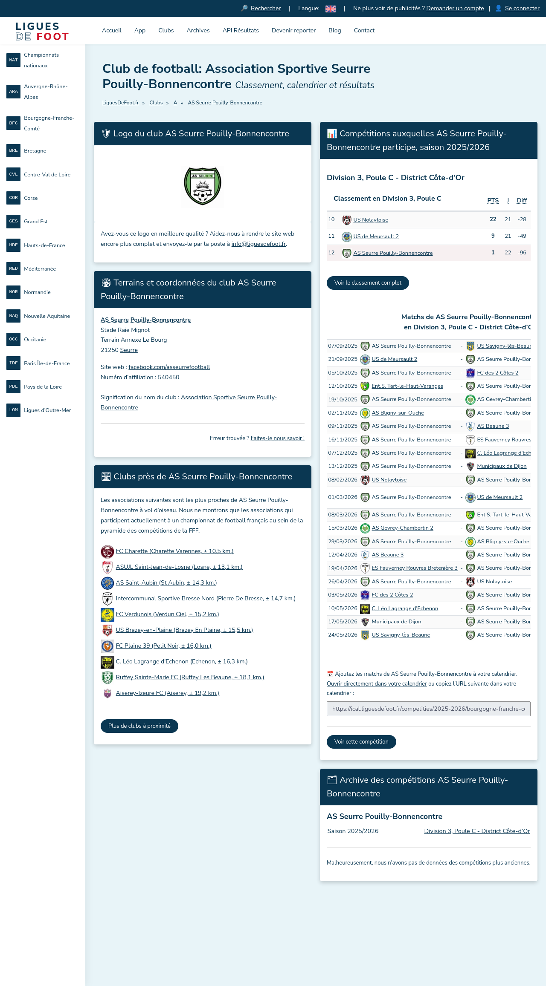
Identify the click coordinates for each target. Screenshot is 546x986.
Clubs (166, 30)
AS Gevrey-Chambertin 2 (508, 400)
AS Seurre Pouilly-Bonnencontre (393, 253)
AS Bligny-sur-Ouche (398, 413)
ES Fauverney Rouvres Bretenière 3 (415, 568)
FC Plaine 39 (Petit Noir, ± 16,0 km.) (164, 646)
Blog (334, 30)
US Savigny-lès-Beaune (506, 346)
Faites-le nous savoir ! (278, 438)
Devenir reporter (294, 30)
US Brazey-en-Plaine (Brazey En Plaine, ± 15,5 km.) (184, 630)
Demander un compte (455, 8)
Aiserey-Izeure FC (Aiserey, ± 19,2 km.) (168, 693)
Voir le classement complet (367, 283)
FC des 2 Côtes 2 (498, 373)
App (140, 30)
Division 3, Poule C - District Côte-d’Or (477, 831)
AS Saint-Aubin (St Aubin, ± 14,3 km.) (166, 583)
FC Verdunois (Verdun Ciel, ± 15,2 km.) (167, 614)
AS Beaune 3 (493, 426)
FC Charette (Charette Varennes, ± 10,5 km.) (175, 551)
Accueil (112, 30)
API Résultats (241, 30)
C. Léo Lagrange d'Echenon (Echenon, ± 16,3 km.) (182, 661)
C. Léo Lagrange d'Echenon (510, 453)
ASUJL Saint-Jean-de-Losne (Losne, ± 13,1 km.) (179, 567)
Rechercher (266, 8)
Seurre (129, 350)
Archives (198, 30)
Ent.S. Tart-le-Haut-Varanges (407, 386)
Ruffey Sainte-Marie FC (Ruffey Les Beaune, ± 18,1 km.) (190, 677)
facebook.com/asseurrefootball (169, 367)
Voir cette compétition (361, 742)
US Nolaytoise (370, 220)
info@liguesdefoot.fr (259, 244)
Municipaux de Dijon (502, 466)
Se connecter (522, 8)
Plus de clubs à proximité (139, 726)
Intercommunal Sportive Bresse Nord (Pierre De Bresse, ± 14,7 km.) (206, 598)
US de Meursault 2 (376, 236)
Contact (364, 30)
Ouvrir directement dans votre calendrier (377, 684)
